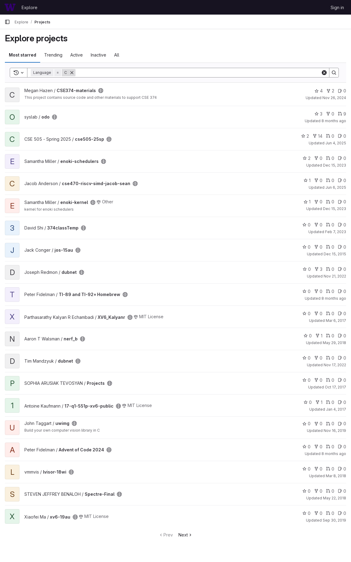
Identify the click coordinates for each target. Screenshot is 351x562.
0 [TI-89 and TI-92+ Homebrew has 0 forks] (318, 291)
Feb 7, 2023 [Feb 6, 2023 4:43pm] (335, 231)
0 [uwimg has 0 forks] (318, 423)
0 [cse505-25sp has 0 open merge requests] (330, 136)
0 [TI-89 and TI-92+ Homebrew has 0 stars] (306, 291)
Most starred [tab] (22, 54)
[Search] (198, 72)
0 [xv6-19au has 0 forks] (318, 513)
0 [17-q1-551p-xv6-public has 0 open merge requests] (330, 402)
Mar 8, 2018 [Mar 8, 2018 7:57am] (336, 476)
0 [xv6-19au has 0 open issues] (342, 513)
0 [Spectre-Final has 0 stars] (306, 491)
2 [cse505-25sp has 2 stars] (305, 136)
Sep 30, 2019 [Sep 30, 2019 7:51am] (334, 520)
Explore (29, 7)
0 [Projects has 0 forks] (318, 380)
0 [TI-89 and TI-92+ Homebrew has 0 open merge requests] (330, 291)
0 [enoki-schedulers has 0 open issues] (342, 158)
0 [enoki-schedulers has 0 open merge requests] (330, 158)
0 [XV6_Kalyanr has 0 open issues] (342, 313)
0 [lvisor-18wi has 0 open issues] (342, 468)
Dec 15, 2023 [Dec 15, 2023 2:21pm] (334, 208)
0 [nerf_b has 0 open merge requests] (330, 335)
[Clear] (324, 72)
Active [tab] (76, 54)
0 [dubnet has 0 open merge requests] (330, 269)
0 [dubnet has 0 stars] (307, 269)
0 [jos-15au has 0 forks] (318, 247)
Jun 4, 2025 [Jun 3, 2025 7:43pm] (335, 143)
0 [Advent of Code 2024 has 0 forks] (318, 446)
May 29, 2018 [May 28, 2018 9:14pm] (334, 342)
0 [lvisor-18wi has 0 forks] (318, 468)
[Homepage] (10, 7)
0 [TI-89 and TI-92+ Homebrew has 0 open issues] (342, 291)
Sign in (337, 7)
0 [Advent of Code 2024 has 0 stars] (306, 446)
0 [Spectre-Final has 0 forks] (318, 491)
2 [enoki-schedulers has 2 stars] (307, 158)
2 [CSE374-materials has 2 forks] (330, 90)
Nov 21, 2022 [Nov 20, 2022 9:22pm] (335, 276)
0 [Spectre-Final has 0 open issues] (342, 491)
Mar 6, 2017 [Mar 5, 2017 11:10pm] (336, 320)
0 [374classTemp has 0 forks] (318, 224)
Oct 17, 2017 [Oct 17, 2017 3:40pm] (335, 387)
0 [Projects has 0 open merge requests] (330, 380)
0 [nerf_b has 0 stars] (308, 335)
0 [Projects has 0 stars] (306, 380)
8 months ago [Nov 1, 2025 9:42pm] (333, 121)
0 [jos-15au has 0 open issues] (342, 247)
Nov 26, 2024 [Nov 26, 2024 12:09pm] (334, 97)
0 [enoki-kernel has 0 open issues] (342, 201)
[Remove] (71, 72)
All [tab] (116, 54)
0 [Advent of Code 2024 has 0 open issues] (342, 446)
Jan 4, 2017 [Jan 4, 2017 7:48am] (336, 409)
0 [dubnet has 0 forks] (318, 357)
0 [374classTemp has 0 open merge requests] (330, 224)
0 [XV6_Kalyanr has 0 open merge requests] (330, 313)
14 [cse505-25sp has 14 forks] (317, 136)
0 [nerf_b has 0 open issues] (342, 335)
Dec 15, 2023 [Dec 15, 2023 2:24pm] (334, 165)
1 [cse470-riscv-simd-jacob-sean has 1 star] (307, 180)
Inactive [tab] (98, 54)
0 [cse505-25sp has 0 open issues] (342, 136)
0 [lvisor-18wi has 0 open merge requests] (330, 468)
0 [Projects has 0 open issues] (342, 380)
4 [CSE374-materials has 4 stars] (318, 90)
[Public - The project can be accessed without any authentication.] (100, 90)
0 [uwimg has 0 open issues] (342, 423)
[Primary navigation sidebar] (7, 22)
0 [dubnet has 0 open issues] (342, 269)
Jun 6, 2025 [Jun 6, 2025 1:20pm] (335, 187)
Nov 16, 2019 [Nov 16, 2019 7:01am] (335, 430)
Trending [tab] (53, 54)
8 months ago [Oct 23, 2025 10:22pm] (333, 298)
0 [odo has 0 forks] (330, 113)
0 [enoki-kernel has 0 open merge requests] (330, 201)
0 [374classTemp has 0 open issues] (342, 224)
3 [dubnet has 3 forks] (318, 269)
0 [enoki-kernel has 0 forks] (318, 201)
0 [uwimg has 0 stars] (306, 423)
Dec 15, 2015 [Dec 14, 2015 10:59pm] (335, 254)
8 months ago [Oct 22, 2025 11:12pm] (333, 453)
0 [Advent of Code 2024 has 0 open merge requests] (330, 446)
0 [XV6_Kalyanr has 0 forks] (318, 313)
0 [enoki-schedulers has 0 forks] (318, 158)
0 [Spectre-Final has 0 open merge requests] (330, 491)
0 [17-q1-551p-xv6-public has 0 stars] (308, 402)
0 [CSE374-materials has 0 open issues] (342, 90)
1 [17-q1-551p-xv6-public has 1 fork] (318, 402)
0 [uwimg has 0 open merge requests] (330, 423)
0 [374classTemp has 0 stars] (306, 224)
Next (185, 534)
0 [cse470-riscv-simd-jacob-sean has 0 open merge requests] (330, 180)
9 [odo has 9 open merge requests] (342, 113)
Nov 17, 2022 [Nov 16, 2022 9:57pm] (335, 365)
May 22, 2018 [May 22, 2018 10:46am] (334, 498)
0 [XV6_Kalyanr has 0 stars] (306, 313)
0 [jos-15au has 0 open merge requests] (330, 247)
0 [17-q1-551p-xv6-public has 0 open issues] (342, 402)
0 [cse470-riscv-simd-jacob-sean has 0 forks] (318, 180)
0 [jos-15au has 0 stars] (306, 247)
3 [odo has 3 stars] (318, 113)
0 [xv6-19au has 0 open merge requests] (330, 513)
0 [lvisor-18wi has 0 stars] (306, 468)
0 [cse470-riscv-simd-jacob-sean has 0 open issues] (342, 180)
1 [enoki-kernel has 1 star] (307, 201)
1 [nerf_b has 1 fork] (318, 335)
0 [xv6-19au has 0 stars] (306, 513)
